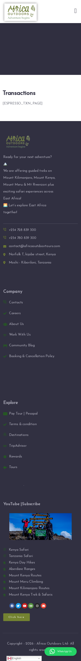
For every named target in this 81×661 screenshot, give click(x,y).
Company (12, 292)
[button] (40, 526)
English (14, 658)
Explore (10, 403)
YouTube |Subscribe (21, 504)
